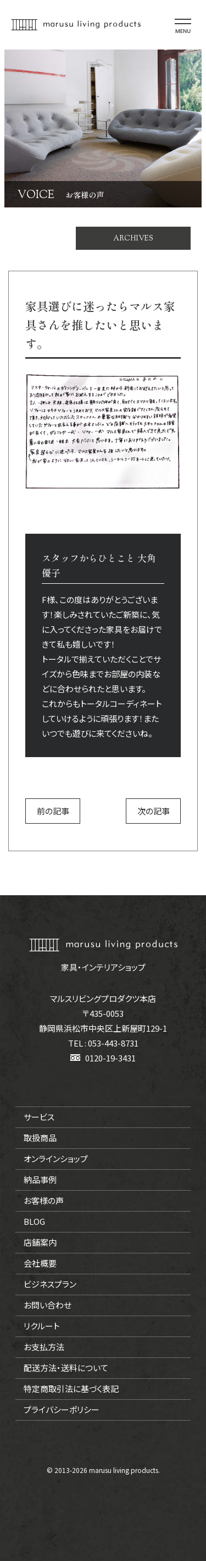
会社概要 (40, 1263)
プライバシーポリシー (61, 1409)
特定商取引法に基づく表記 (71, 1388)
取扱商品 (40, 1137)
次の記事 (153, 811)
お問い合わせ (47, 1305)
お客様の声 (44, 1200)
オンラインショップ (56, 1158)
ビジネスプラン (50, 1284)
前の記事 (53, 811)
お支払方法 (44, 1346)
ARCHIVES (133, 238)
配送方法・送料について (66, 1367)
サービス (39, 1116)
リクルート (42, 1326)
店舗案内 (40, 1242)
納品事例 (40, 1179)
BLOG (34, 1221)
